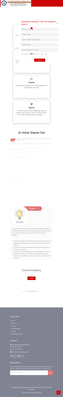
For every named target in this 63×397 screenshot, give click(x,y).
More (31, 278)
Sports (14, 331)
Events (14, 326)
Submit (40, 60)
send (50, 373)
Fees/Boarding (16, 329)
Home (13, 321)
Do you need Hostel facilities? (29, 54)
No (46, 54)
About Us (14, 323)
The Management (17, 334)
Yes (42, 54)
